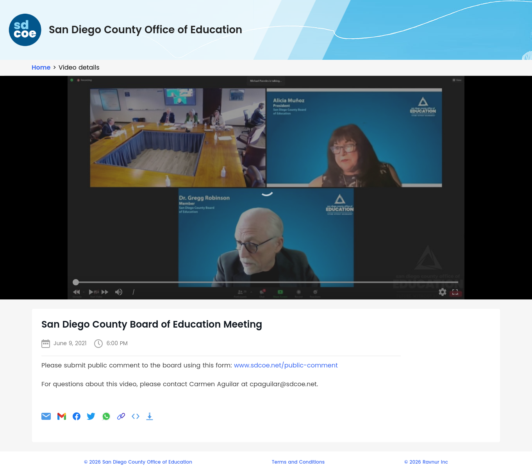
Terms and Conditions (298, 462)
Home (41, 67)
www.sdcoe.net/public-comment (286, 365)
